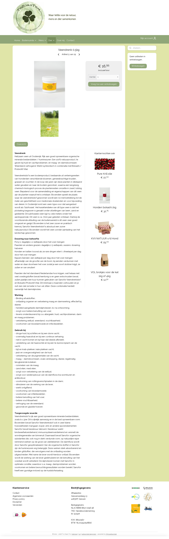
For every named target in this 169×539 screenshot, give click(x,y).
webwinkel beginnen (89, 534)
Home (17, 40)
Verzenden (17, 505)
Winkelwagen (138, 66)
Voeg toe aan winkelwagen (104, 84)
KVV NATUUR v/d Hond (104, 238)
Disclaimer (17, 502)
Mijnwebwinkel (111, 534)
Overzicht (21, 144)
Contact (70, 40)
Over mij (60, 40)
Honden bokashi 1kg (104, 207)
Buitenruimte (29, 40)
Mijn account (148, 38)
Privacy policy (19, 499)
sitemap (74, 534)
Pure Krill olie (104, 173)
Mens (42, 40)
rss (79, 534)
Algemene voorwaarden (23, 496)
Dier (51, 40)
